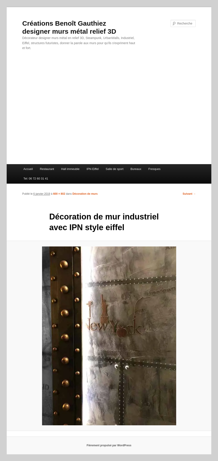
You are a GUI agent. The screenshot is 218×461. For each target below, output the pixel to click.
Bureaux (136, 169)
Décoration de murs (85, 193)
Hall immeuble (70, 169)
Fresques (154, 169)
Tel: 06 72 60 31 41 (35, 178)
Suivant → (189, 193)
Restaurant (47, 169)
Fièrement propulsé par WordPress (109, 445)
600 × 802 (59, 193)
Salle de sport (115, 169)
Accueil (28, 169)
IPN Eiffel (93, 169)
